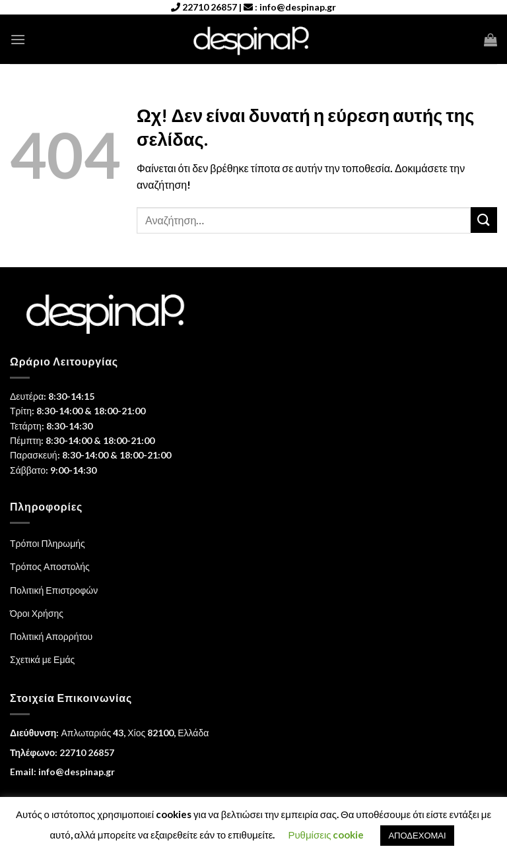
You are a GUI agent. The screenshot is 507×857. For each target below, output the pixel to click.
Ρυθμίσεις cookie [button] (326, 835)
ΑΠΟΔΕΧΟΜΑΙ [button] (417, 835)
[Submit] (484, 220)
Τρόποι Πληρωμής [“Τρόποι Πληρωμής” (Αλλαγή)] (47, 543)
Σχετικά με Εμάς (42, 659)
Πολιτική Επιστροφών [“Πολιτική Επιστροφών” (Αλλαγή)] (54, 590)
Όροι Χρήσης (36, 613)
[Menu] (18, 39)
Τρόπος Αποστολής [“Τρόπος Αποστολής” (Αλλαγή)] (50, 566)
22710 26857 (209, 7)
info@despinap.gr (297, 7)
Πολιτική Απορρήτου (51, 636)
